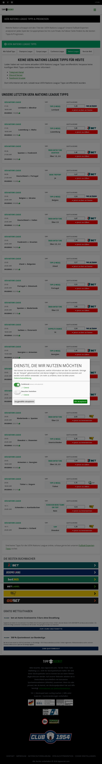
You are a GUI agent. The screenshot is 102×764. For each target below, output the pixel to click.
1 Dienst (25, 387)
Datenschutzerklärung (22, 378)
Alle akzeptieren (80, 401)
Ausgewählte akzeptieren (24, 401)
